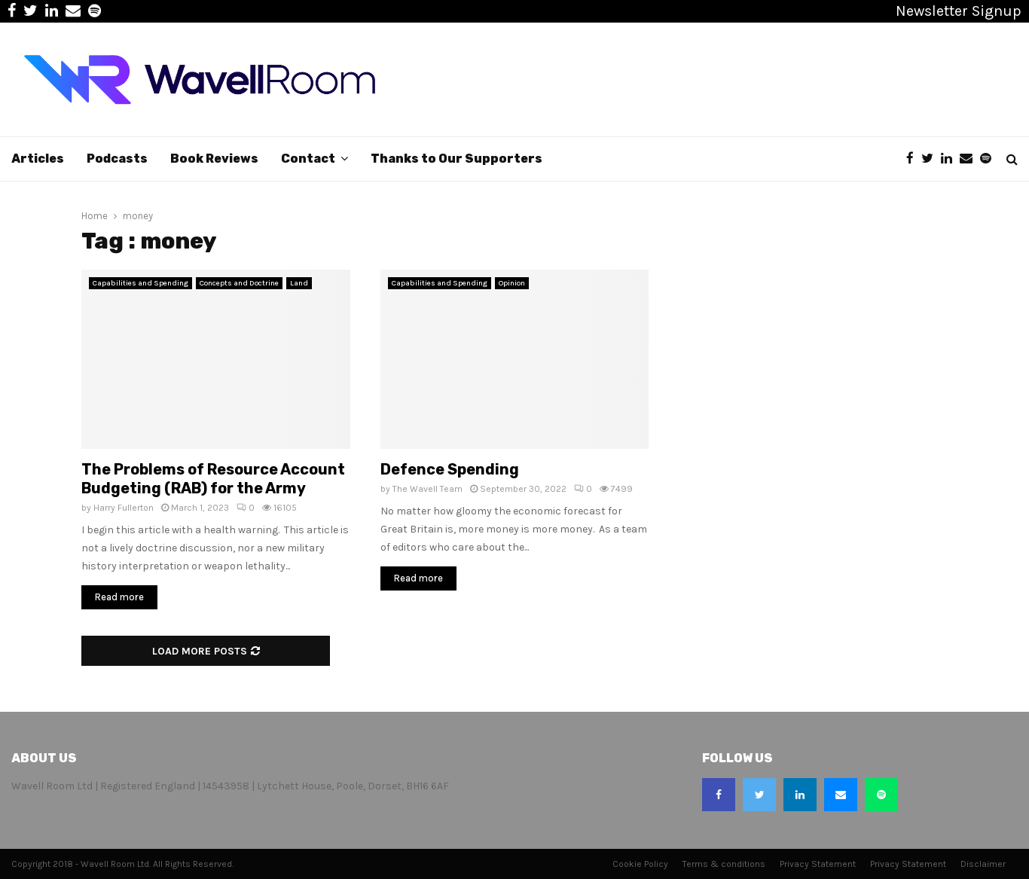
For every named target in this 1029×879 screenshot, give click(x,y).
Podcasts (117, 158)
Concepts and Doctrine (239, 283)
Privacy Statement (818, 864)
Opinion (512, 283)
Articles (37, 158)
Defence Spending (449, 469)
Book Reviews (214, 158)
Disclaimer (983, 864)
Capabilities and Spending (140, 283)
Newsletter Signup (958, 11)
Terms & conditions (723, 864)
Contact (308, 158)
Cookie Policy (640, 864)
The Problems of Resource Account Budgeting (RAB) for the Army (213, 478)
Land (299, 283)
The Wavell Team (427, 489)
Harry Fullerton (123, 507)
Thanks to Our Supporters (456, 158)
